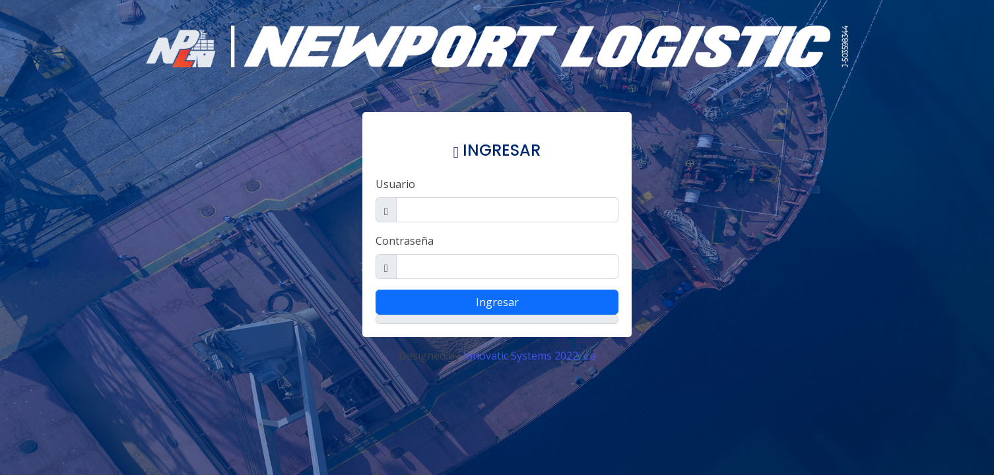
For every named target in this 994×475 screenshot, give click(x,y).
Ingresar (497, 302)
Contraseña (405, 241)
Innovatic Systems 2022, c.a (529, 355)
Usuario (395, 184)
